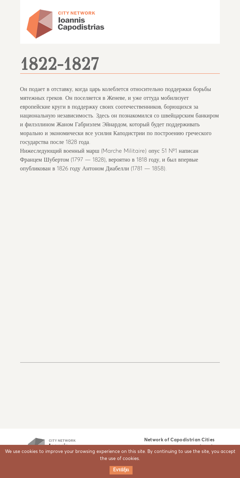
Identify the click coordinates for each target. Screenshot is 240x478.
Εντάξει (121, 470)
